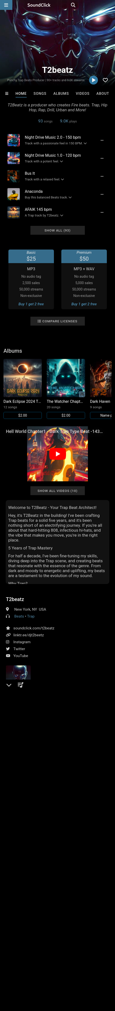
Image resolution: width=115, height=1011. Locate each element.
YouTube (20, 656)
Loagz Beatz (45, 895)
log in (43, 807)
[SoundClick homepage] (57, 5)
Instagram (21, 642)
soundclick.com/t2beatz (33, 628)
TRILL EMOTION (75, 895)
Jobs (68, 973)
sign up (25, 807)
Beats (19, 616)
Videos (83, 94)
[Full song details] (101, 140)
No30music (15, 895)
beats (37, 833)
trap (92, 833)
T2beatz (15, 599)
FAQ (20, 973)
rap (25, 833)
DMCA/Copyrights (92, 973)
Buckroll (104, 895)
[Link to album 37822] (66, 389)
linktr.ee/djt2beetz (28, 635)
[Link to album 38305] (22, 389)
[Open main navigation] (6, 5)
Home (21, 94)
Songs (39, 94)
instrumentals (72, 833)
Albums (61, 94)
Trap (31, 616)
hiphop (13, 833)
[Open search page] (110, 5)
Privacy (8, 978)
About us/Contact (44, 973)
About (102, 94)
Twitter (19, 649)
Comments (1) (22, 771)
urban (51, 833)
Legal (24, 978)
